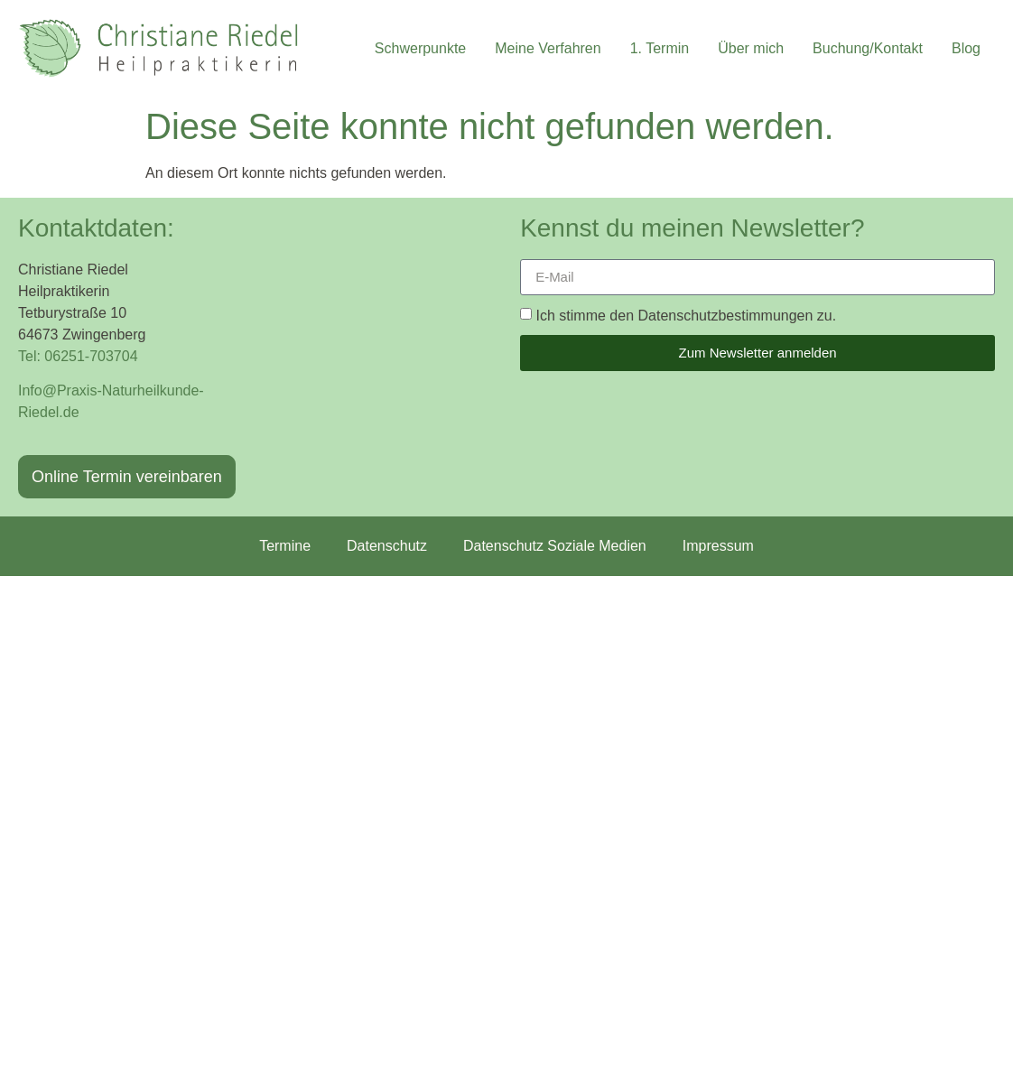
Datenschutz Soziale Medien (554, 545)
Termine (285, 545)
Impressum (718, 545)
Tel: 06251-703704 (78, 356)
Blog (966, 48)
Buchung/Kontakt (868, 48)
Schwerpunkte (420, 48)
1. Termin (660, 48)
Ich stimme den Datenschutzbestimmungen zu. (686, 314)
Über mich (751, 48)
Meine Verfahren (547, 48)
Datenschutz (387, 545)
